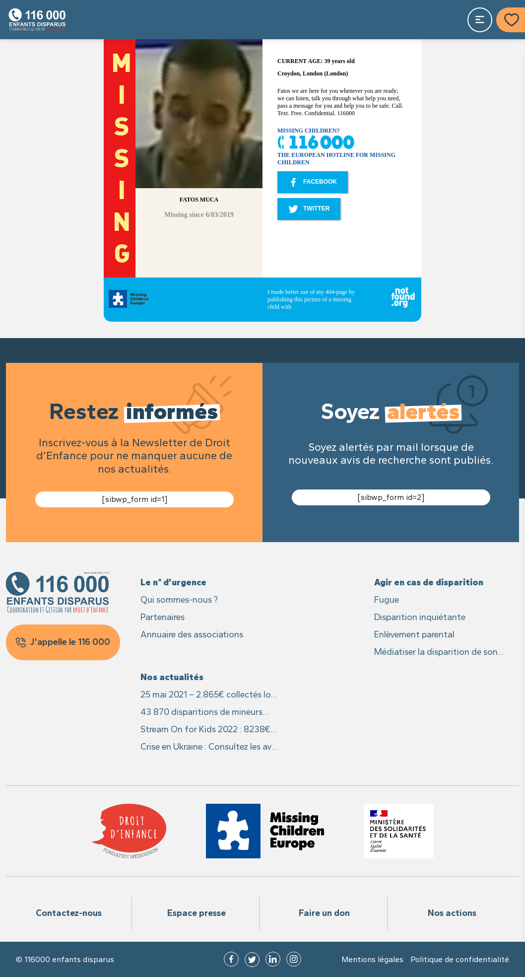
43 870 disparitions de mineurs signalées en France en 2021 (201, 712)
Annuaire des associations (191, 634)
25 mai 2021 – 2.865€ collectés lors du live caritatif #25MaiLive (209, 695)
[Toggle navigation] (479, 19)
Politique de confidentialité (459, 960)
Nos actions (452, 912)
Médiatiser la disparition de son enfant (436, 652)
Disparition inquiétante (419, 617)
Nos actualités (171, 677)
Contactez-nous (69, 912)
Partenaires (162, 617)
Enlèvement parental (414, 634)
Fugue (386, 599)
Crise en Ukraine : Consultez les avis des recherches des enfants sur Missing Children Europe (209, 747)
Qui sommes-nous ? (179, 599)
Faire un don (324, 912)
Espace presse (196, 912)
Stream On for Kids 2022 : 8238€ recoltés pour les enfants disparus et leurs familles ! (206, 730)
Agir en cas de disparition (428, 582)
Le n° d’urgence (173, 582)
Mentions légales (372, 960)
